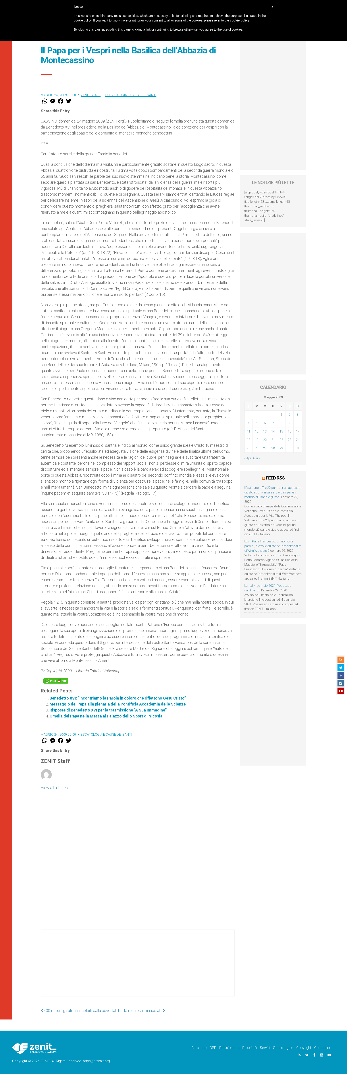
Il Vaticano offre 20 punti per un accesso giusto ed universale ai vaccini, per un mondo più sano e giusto (272, 492)
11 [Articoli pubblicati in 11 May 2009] (248, 431)
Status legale (283, 1048)
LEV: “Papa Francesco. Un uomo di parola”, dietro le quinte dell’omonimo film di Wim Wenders (272, 546)
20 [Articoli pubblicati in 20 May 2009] (265, 440)
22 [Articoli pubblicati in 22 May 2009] (281, 440)
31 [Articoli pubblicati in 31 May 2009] (297, 448)
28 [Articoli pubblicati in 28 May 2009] (273, 448)
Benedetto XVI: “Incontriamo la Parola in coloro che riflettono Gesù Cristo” (118, 698)
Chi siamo (199, 1048)
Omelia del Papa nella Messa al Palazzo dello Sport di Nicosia (106, 716)
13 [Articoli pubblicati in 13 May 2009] (265, 431)
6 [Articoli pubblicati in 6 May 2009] (265, 423)
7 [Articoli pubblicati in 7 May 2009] (273, 423)
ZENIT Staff (91, 95)
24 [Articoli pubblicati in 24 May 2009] (297, 440)
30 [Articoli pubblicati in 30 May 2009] (289, 448)
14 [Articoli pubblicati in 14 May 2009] (273, 431)
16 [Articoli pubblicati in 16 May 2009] (289, 431)
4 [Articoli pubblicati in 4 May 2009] (248, 423)
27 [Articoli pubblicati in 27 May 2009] (265, 448)
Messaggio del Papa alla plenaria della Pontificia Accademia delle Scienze (118, 704)
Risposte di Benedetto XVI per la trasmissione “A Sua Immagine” (108, 710)
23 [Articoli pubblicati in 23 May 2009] (289, 440)
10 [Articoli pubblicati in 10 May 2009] (297, 423)
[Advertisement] (137, 967)
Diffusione (227, 1048)
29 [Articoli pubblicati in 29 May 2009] (281, 448)
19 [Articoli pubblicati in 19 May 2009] (256, 440)
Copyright (303, 1048)
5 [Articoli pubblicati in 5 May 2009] (257, 423)
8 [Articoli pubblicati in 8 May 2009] (281, 423)
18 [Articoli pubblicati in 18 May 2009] (248, 440)
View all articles (54, 787)
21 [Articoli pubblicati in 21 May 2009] (273, 440)
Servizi (265, 1048)
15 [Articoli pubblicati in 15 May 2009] (281, 431)
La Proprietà (247, 1048)
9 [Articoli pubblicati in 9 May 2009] (289, 423)
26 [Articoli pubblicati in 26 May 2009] (256, 448)
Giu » (256, 458)
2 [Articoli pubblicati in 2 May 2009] (289, 414)
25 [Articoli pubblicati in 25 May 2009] (248, 448)
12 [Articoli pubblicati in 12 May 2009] (256, 431)
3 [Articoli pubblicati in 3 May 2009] (298, 414)
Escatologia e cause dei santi (130, 95)
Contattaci (322, 1048)
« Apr (247, 458)
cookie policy (240, 20)
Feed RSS (275, 478)
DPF (213, 1048)
